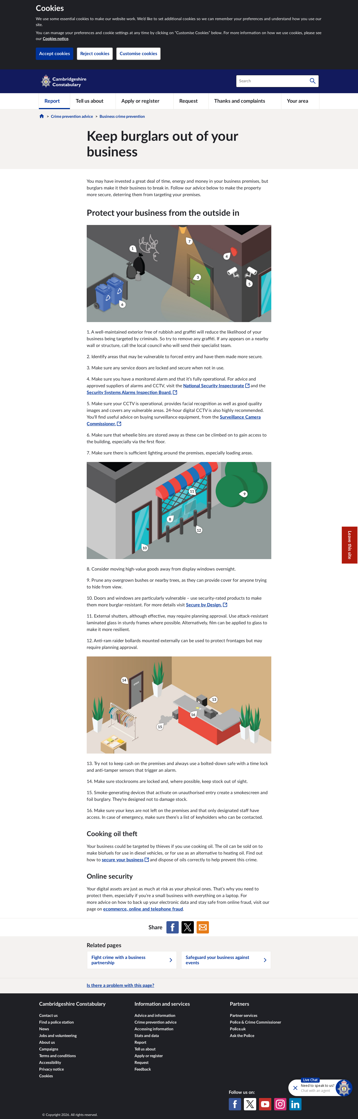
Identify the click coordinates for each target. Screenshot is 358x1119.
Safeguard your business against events (226, 960)
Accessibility (50, 1063)
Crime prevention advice (72, 117)
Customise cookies (138, 53)
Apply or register (149, 1056)
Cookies (46, 1076)
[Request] (191, 101)
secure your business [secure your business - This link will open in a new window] (125, 860)
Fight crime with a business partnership (132, 960)
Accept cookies (54, 53)
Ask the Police (242, 1036)
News (44, 1029)
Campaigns (48, 1049)
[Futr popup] (308, 1087)
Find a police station (56, 1022)
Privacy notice (51, 1069)
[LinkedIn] (295, 1104)
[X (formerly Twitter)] (250, 1104)
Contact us (48, 1016)
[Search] (313, 81)
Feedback (143, 1069)
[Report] (54, 101)
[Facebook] (235, 1104)
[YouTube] (265, 1104)
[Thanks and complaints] (245, 101)
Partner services (243, 1016)
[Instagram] (280, 1104)
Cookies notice (55, 39)
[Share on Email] (203, 927)
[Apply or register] (144, 101)
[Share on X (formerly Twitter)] (188, 927)
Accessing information (154, 1029)
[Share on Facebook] (172, 927)
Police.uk (238, 1029)
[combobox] (277, 81)
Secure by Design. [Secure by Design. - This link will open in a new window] (206, 605)
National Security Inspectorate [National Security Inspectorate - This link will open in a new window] (216, 386)
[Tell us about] (93, 101)
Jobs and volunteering (58, 1036)
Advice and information (155, 1016)
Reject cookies (94, 53)
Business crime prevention (122, 117)
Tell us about (145, 1049)
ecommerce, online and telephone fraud (143, 909)
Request (142, 1063)
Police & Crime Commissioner (255, 1022)
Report (140, 1043)
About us (47, 1043)
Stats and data (147, 1036)
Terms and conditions (57, 1056)
